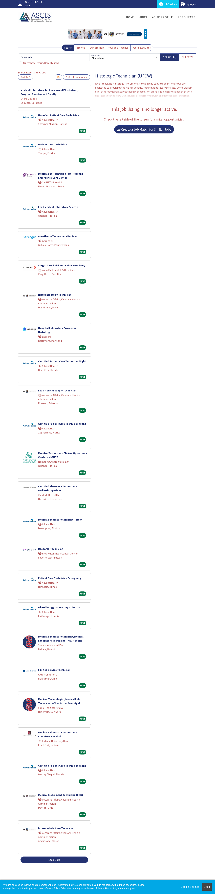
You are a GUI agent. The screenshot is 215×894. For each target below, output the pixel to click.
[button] (187, 57)
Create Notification (76, 76)
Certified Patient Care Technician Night (62, 361)
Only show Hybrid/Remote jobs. (41, 63)
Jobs (143, 17)
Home (130, 17)
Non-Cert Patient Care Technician (58, 115)
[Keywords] (54, 57)
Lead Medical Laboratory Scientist (59, 207)
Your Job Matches (118, 47)
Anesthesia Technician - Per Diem (58, 236)
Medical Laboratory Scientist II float (60, 519)
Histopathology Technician (54, 294)
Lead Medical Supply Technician (57, 390)
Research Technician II (51, 548)
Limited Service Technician (54, 669)
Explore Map (97, 47)
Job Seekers (168, 4)
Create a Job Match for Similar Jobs (144, 129)
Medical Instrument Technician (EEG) (60, 795)
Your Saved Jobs (142, 47)
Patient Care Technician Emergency (59, 578)
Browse (80, 47)
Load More (54, 859)
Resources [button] (186, 17)
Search (68, 47)
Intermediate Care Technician (56, 828)
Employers (189, 4)
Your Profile (162, 17)
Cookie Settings (190, 886)
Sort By (24, 76)
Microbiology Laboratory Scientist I (59, 607)
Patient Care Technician (52, 144)
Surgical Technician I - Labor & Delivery (61, 265)
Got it (207, 886)
